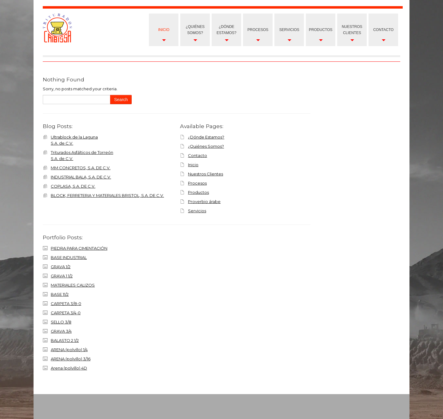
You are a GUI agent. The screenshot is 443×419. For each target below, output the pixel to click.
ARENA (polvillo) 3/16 (70, 358)
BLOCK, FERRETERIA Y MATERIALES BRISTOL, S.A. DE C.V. (107, 195)
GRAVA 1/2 (60, 266)
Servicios (289, 30)
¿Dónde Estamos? (226, 30)
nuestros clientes (352, 30)
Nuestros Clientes (205, 173)
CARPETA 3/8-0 (66, 303)
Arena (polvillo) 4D (69, 368)
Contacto (383, 30)
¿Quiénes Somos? (195, 30)
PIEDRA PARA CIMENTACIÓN (79, 248)
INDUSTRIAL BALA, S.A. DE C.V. (81, 176)
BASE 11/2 (60, 294)
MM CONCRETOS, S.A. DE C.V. (80, 167)
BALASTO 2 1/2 (65, 340)
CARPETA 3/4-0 (66, 312)
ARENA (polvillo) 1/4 (69, 349)
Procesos (257, 30)
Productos (320, 30)
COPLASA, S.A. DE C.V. (73, 186)
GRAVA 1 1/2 (62, 275)
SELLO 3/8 (61, 321)
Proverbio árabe (204, 201)
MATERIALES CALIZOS (73, 285)
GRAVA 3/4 (61, 331)
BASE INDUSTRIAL (69, 257)
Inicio (164, 30)
